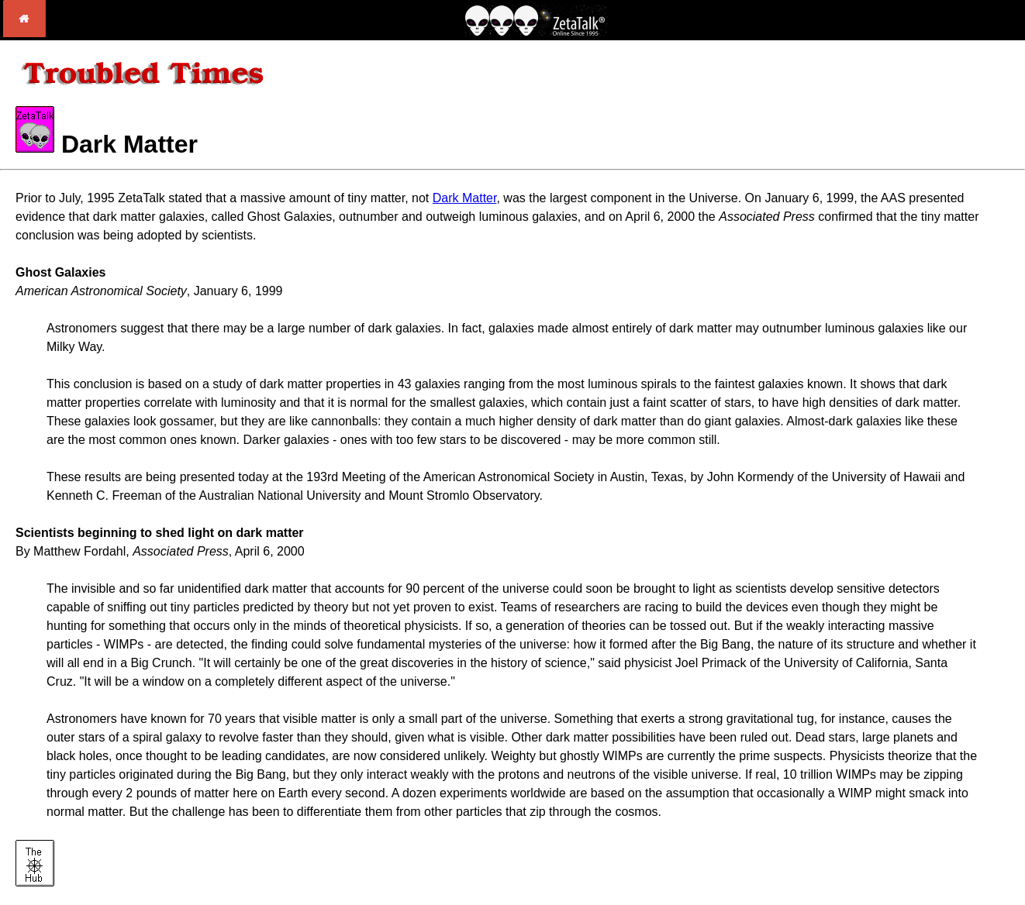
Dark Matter (465, 198)
